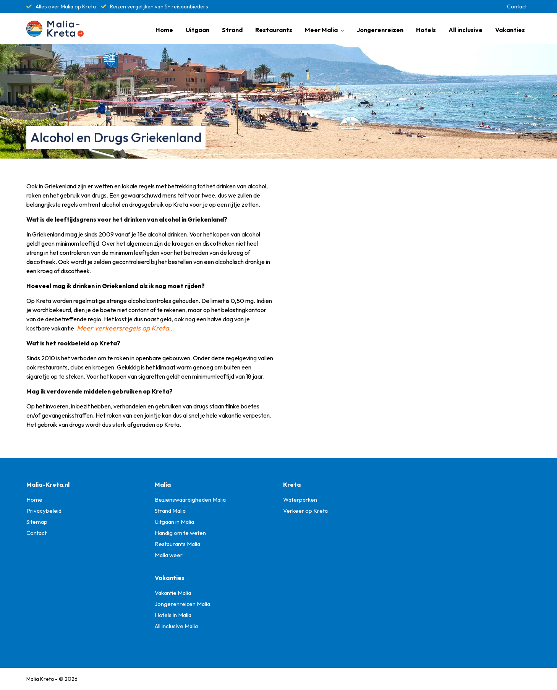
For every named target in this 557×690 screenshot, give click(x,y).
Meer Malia (321, 30)
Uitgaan (197, 30)
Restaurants (273, 30)
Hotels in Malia (173, 615)
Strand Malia (170, 510)
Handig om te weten (180, 532)
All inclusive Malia (176, 626)
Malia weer (169, 555)
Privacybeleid (44, 510)
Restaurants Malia (177, 543)
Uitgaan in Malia (174, 521)
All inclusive (466, 30)
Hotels (426, 30)
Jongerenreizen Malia (182, 603)
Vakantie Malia (173, 592)
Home (164, 30)
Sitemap (36, 521)
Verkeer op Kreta (305, 510)
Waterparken (300, 499)
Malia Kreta (40, 678)
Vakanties (510, 30)
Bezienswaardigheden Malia (190, 499)
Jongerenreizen (380, 30)
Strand (232, 30)
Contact (517, 6)
